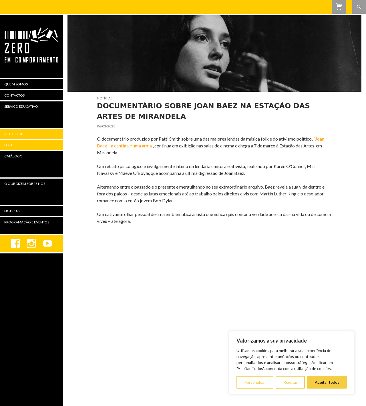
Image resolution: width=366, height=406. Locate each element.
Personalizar (255, 382)
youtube (47, 243)
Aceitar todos (327, 382)
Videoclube (14, 134)
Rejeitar (290, 382)
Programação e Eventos (26, 222)
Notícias (104, 98)
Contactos (14, 95)
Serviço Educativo (21, 106)
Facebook (15, 243)
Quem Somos (16, 84)
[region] (292, 363)
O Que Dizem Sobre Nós (24, 183)
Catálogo (13, 156)
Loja (8, 145)
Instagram (31, 243)
